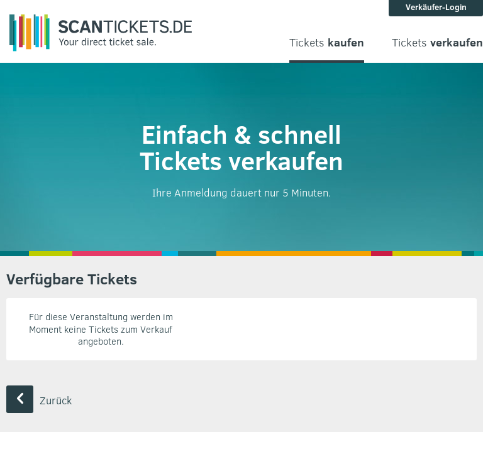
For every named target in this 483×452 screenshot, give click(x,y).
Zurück (39, 400)
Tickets (326, 42)
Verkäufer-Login (436, 7)
